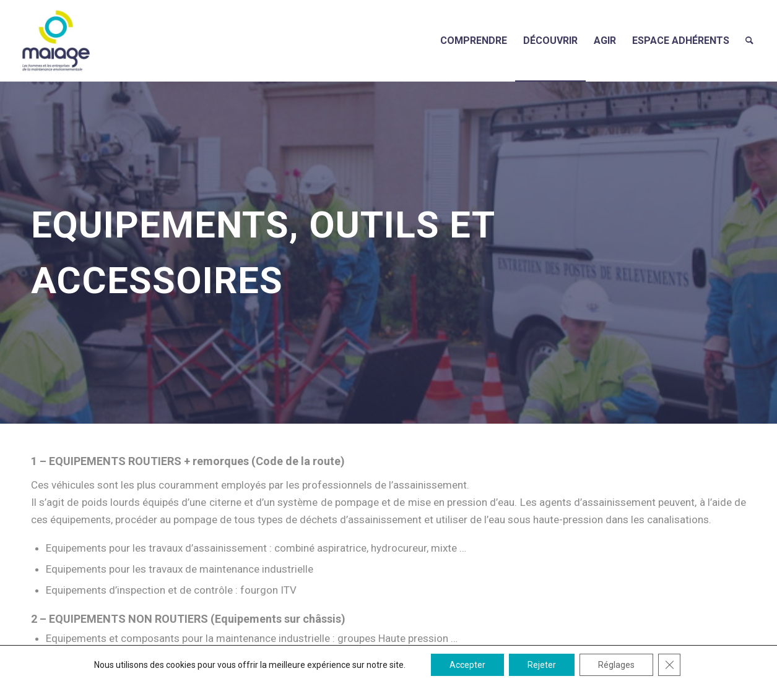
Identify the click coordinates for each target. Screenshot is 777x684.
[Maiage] (56, 40)
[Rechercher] (749, 40)
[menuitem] (473, 40)
